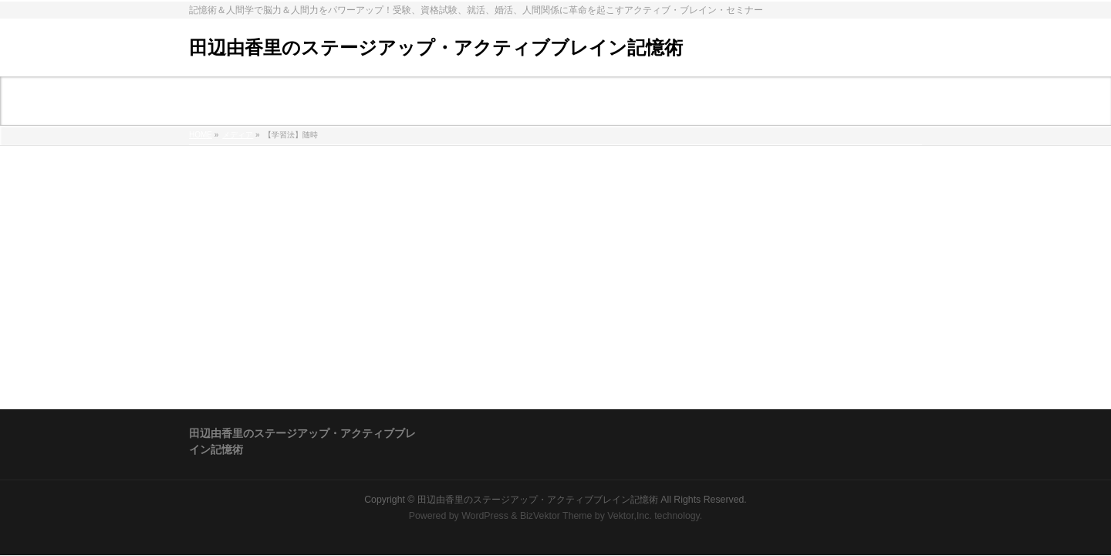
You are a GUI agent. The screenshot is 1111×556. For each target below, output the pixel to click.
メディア (237, 135)
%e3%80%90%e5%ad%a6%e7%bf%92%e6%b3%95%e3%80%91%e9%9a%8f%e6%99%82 (421, 177)
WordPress (484, 515)
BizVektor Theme (556, 515)
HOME (200, 135)
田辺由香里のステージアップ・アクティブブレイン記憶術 (436, 47)
